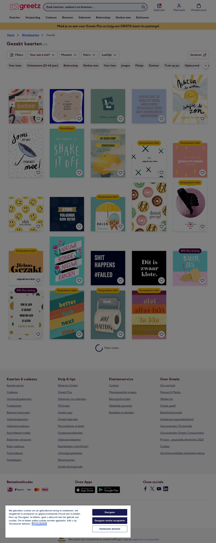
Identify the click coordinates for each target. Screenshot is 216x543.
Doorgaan (110, 512)
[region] (68, 521)
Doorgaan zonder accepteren (109, 520)
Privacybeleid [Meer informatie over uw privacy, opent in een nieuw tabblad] (39, 524)
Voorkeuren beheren (109, 529)
